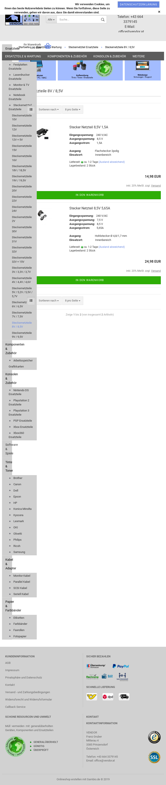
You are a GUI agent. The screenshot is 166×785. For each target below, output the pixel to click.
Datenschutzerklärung (138, 4)
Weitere (138, 56)
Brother (15, 478)
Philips (15, 539)
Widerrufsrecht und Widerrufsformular (28, 699)
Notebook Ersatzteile (17, 97)
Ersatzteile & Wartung (23, 56)
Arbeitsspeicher (21, 360)
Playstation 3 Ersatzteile (19, 412)
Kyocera (16, 515)
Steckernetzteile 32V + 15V (22, 259)
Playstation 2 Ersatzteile (19, 402)
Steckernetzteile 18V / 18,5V (22, 168)
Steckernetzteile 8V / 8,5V (22, 324)
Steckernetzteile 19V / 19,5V (22, 178)
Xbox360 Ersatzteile (16, 435)
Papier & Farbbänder (8, 606)
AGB (8, 662)
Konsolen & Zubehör (109, 56)
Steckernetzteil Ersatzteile (20, 107)
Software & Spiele (8, 449)
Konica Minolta (20, 508)
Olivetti (15, 533)
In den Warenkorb (90, 194)
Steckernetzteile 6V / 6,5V (22, 304)
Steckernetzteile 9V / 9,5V (22, 335)
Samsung (17, 552)
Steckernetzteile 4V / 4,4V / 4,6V (22, 280)
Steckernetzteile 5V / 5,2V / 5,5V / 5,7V (22, 292)
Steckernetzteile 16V (22, 158)
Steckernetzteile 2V (22, 219)
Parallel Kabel (19, 581)
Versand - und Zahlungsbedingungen (27, 692)
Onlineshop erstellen (69, 779)
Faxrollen (16, 630)
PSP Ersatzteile (20, 420)
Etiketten (16, 617)
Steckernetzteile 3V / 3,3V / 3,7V (22, 269)
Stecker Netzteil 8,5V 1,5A (88, 127)
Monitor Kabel (19, 575)
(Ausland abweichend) (112, 161)
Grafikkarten (16, 366)
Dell (13, 490)
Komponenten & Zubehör (67, 56)
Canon (15, 484)
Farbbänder (18, 623)
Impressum (12, 670)
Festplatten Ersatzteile (18, 66)
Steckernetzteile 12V (22, 127)
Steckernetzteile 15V (22, 148)
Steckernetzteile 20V (22, 188)
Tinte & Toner (8, 466)
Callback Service (15, 706)
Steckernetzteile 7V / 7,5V (22, 314)
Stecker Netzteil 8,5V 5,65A (89, 208)
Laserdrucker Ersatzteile (19, 76)
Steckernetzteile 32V (22, 249)
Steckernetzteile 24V (22, 209)
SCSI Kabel (18, 588)
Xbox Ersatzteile (21, 427)
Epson (15, 496)
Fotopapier (17, 636)
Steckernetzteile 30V (22, 229)
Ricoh (14, 546)
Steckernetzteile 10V (22, 117)
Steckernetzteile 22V (22, 199)
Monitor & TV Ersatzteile (19, 87)
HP (13, 502)
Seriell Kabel (19, 594)
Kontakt (10, 684)
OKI (13, 527)
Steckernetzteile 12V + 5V (22, 137)
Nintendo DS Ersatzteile (19, 392)
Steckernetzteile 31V (22, 239)
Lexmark (16, 521)
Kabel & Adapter (8, 564)
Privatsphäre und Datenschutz (23, 677)
